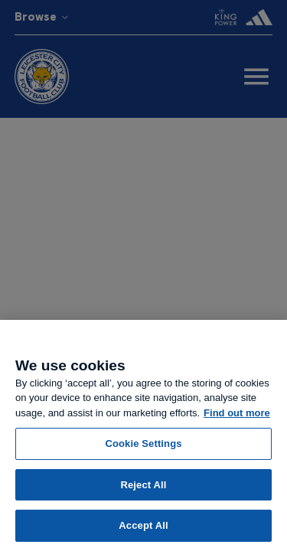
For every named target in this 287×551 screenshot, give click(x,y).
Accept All (143, 525)
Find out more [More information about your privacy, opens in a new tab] (237, 413)
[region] (143, 435)
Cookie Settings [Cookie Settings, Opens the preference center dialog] (143, 443)
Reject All (143, 485)
